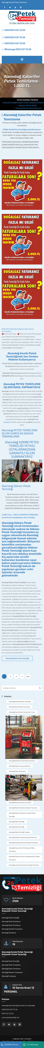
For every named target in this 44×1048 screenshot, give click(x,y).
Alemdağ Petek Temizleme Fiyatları (20, 802)
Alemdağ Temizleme (9, 933)
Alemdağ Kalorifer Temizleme (12, 929)
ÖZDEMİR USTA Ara (9, 1044)
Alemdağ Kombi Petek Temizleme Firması (22, 712)
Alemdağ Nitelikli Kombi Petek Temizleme (22, 761)
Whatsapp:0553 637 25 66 (17, 49)
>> (22, 676)
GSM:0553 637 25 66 (14, 30)
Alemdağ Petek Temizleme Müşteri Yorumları (23, 808)
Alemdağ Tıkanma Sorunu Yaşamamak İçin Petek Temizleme (24, 858)
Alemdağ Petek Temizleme (17, 771)
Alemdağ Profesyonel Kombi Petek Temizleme (23, 842)
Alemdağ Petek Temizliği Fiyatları (19, 832)
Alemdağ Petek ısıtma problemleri (20, 766)
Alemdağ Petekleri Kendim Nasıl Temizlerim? (23, 837)
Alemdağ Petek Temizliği (16, 821)
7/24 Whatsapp (30, 1044)
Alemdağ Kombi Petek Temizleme (19, 707)
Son (28, 676)
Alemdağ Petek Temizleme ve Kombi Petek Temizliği (22, 814)
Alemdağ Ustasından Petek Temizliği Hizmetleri (24, 865)
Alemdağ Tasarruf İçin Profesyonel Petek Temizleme (22, 849)
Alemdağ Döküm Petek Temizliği (16, 487)
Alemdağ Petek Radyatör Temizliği (20, 701)
